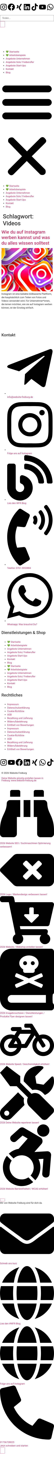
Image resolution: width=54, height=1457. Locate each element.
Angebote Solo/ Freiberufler (20, 62)
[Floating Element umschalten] (2, 1450)
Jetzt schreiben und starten (14, 1445)
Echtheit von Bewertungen (20, 725)
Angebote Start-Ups (16, 65)
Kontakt (10, 69)
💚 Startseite (12, 51)
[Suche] (2, 24)
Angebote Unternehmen (18, 58)
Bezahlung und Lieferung (20, 718)
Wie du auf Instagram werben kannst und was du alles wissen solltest (25, 237)
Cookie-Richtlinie (15, 711)
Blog (8, 72)
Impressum (13, 704)
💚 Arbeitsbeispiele (16, 55)
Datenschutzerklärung (18, 707)
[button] (27, 129)
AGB (9, 714)
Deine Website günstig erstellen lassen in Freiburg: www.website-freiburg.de (22, 779)
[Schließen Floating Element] (2, 1200)
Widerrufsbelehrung (17, 721)
